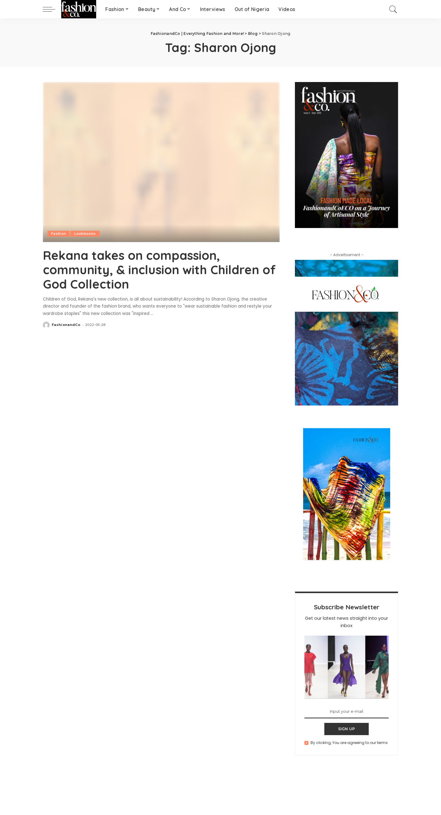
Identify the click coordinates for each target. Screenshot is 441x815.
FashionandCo (66, 324)
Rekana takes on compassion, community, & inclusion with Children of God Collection (159, 269)
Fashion (58, 233)
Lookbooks (85, 233)
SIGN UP (346, 729)
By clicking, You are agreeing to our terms (349, 742)
